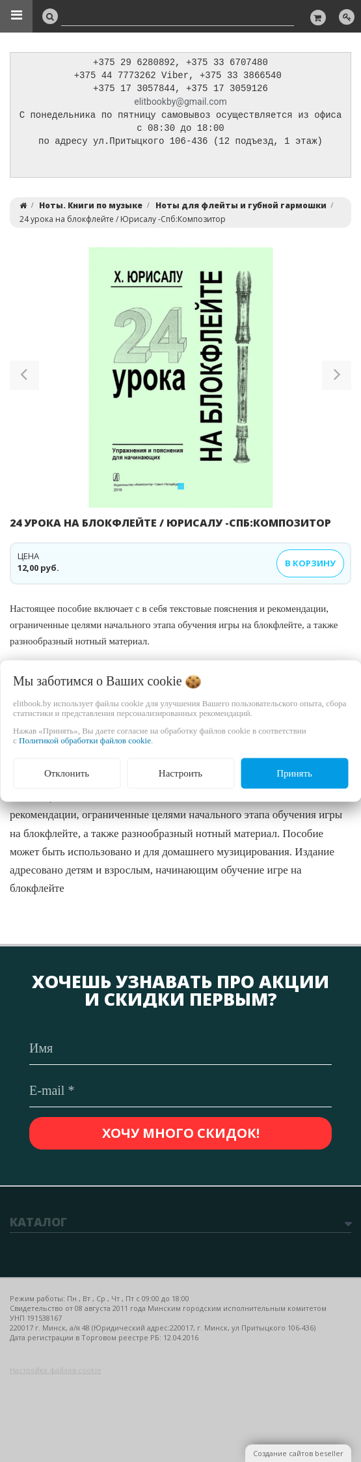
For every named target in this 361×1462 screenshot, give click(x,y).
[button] (24, 381)
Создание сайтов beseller (298, 1453)
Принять (294, 773)
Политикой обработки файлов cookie (85, 740)
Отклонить (66, 773)
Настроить (180, 773)
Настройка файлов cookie (55, 1370)
